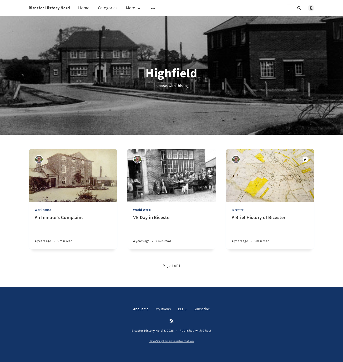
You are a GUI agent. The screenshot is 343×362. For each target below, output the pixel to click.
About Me (140, 308)
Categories (108, 7)
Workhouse (43, 210)
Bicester (238, 210)
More (133, 7)
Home (83, 7)
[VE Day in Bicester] (171, 231)
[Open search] (299, 8)
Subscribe (202, 308)
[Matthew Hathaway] (39, 159)
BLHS (182, 308)
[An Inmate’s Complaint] (73, 231)
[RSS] (171, 321)
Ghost (207, 330)
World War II (142, 210)
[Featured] (305, 159)
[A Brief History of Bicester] (270, 231)
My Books (163, 308)
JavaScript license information (171, 341)
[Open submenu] (153, 8)
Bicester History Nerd (49, 7)
